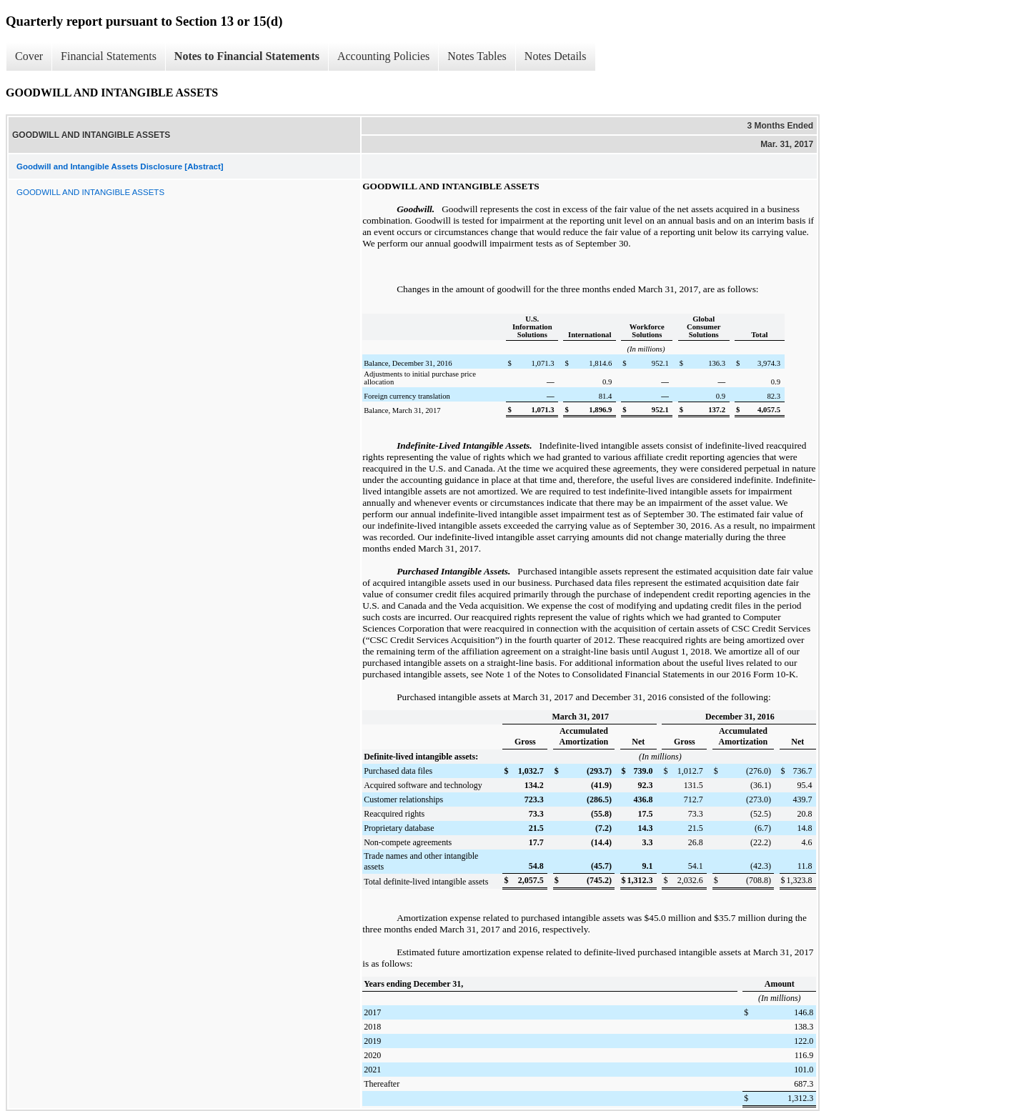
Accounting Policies (383, 56)
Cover (29, 56)
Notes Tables (477, 56)
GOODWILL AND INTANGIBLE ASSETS (90, 192)
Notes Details (556, 56)
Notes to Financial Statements (246, 56)
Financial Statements (108, 56)
